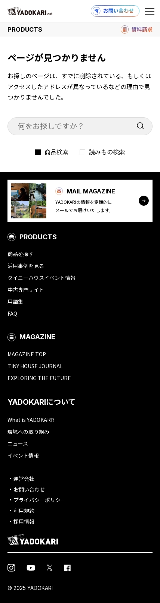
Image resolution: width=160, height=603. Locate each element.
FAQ (12, 313)
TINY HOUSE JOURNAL (35, 366)
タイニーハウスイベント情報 (41, 277)
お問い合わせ (29, 489)
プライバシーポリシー (39, 499)
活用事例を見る (25, 265)
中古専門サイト (25, 289)
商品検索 (56, 151)
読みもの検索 (107, 151)
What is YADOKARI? (31, 419)
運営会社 (23, 478)
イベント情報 (23, 455)
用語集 (15, 301)
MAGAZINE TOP (26, 354)
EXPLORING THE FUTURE (39, 378)
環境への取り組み (28, 431)
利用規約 (23, 510)
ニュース (17, 443)
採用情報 (23, 521)
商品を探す (20, 254)
